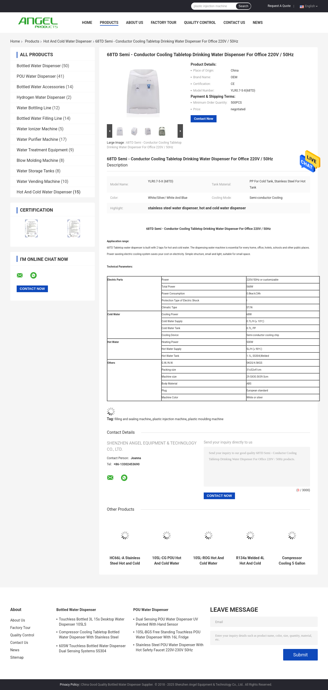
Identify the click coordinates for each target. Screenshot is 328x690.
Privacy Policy (69, 684)
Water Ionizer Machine (37, 128)
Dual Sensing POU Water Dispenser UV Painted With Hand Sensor (167, 621)
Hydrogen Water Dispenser (41, 97)
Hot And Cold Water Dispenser (67, 41)
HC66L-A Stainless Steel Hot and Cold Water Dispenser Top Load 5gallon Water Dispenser (125, 561)
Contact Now (203, 119)
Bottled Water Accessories (41, 86)
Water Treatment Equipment (42, 149)
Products (109, 23)
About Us (134, 23)
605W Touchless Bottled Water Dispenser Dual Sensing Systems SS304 (92, 648)
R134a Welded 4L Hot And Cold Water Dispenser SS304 (250, 561)
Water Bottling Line (34, 107)
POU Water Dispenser (36, 76)
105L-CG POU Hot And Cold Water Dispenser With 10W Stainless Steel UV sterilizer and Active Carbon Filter (166, 561)
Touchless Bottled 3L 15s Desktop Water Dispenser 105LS (92, 621)
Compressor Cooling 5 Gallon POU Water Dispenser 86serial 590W (292, 561)
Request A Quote (279, 6)
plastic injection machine (169, 419)
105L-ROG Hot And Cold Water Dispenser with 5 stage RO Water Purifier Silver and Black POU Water (208, 561)
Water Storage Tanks (35, 171)
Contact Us (234, 23)
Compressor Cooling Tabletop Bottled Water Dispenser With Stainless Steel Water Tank (89, 635)
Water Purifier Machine (37, 139)
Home (87, 23)
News (258, 23)
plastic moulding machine (205, 419)
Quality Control (200, 23)
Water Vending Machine (38, 181)
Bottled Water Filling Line (39, 118)
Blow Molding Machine (37, 160)
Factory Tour (164, 23)
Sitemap (17, 657)
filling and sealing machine (133, 419)
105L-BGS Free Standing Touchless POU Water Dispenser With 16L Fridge (168, 634)
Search (243, 6)
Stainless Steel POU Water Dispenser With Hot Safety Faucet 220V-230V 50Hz (169, 647)
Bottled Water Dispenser (39, 65)
